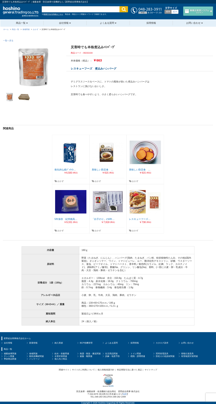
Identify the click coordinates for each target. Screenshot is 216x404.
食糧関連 (33, 353)
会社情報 (64, 23)
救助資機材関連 (36, 356)
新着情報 (33, 343)
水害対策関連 (61, 356)
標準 (168, 11)
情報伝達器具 (187, 353)
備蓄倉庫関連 (10, 353)
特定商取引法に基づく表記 (129, 370)
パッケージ (34, 359)
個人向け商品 (61, 359)
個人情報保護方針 (106, 370)
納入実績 (59, 343)
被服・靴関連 (86, 356)
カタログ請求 (162, 343)
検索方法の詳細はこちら (53, 14)
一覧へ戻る (8, 40)
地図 (124, 394)
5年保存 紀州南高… (66, 219)
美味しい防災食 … (102, 169)
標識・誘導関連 (137, 356)
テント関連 (9, 356)
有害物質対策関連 (189, 356)
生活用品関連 (111, 353)
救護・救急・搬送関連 (90, 353)
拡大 (175, 11)
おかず (61, 181)
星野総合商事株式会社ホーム (17, 338)
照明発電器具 (162, 353)
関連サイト (64, 370)
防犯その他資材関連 (165, 356)
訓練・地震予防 (112, 356)
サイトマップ (151, 370)
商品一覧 (20, 23)
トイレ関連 (135, 353)
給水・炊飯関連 (62, 353)
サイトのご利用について (83, 370)
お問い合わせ (193, 23)
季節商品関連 (10, 359)
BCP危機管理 (86, 343)
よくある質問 (107, 23)
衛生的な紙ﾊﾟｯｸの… (65, 169)
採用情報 (151, 23)
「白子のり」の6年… (103, 219)
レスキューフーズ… (139, 219)
